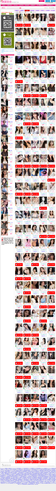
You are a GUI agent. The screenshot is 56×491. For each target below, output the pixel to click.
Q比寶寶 (21, 317)
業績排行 (16, 10)
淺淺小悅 (11, 64)
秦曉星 (37, 247)
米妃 (44, 106)
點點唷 (11, 107)
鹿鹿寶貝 (29, 303)
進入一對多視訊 (35, 24)
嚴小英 (53, 134)
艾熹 (20, 303)
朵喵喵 (45, 289)
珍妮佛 (37, 78)
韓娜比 (21, 289)
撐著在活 (21, 219)
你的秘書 (37, 219)
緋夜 (10, 186)
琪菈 (44, 247)
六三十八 (11, 157)
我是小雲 (29, 50)
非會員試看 (19, 40)
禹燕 (28, 176)
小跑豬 (37, 303)
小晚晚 (21, 261)
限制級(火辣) (23, 12)
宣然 (20, 134)
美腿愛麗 (21, 120)
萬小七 (53, 64)
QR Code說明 (11, 13)
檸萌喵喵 (45, 317)
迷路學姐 (53, 289)
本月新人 (42, 10)
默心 (10, 179)
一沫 (36, 275)
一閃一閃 (11, 222)
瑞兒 (52, 275)
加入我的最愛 (52, 7)
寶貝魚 (45, 134)
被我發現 (11, 215)
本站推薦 (37, 10)
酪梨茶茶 (21, 247)
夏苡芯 (29, 317)
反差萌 (21, 233)
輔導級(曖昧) (28, 12)
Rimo (53, 303)
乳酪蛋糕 (53, 36)
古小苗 (37, 134)
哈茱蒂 (45, 275)
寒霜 (36, 92)
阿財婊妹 (53, 120)
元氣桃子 (45, 36)
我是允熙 (29, 233)
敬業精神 (29, 36)
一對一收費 (53, 10)
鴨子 (36, 120)
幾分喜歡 (45, 92)
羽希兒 (53, 176)
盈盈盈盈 (11, 121)
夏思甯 (29, 289)
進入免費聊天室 (18, 109)
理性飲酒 (11, 143)
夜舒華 (29, 275)
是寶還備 (37, 261)
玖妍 (44, 176)
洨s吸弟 (37, 106)
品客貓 (11, 150)
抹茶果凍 (29, 78)
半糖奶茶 (11, 85)
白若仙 (45, 303)
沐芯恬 (45, 78)
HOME (47, 7)
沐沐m (45, 219)
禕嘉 (36, 50)
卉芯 (44, 120)
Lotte (10, 136)
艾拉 (52, 219)
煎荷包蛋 (53, 317)
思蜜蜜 (29, 219)
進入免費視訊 (43, 24)
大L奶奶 (45, 64)
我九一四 (53, 106)
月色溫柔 (11, 78)
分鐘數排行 (22, 10)
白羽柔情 (11, 172)
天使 (28, 64)
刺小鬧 (29, 134)
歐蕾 (44, 233)
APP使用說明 (4, 13)
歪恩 (52, 261)
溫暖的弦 (11, 208)
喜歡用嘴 (11, 114)
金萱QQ (29, 92)
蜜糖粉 (53, 78)
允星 (36, 317)
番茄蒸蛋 (11, 229)
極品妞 (21, 275)
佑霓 (20, 106)
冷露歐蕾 (21, 64)
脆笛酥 (53, 233)
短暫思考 (11, 193)
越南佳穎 (11, 71)
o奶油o (29, 261)
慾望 (10, 100)
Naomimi (21, 176)
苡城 (36, 289)
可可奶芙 (29, 120)
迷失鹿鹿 (53, 247)
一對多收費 (47, 10)
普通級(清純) (34, 12)
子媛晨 (53, 50)
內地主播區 (32, 10)
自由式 (29, 106)
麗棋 (36, 176)
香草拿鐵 (37, 233)
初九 (44, 261)
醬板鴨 (29, 247)
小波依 (37, 64)
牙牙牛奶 (21, 92)
